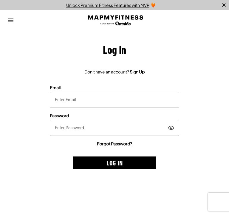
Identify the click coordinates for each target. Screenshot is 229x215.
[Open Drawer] (11, 20)
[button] (114, 162)
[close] (224, 5)
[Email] (114, 100)
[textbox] (114, 100)
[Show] (171, 128)
